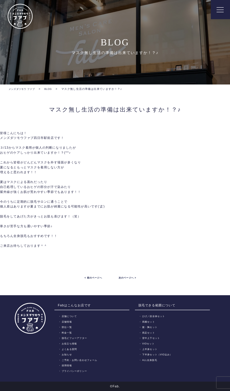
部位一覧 (67, 327)
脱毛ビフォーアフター (75, 338)
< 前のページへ (93, 277)
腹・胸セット (150, 327)
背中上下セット (152, 338)
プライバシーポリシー (75, 371)
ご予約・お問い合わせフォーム (81, 360)
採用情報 (67, 365)
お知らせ (67, 354)
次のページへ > (127, 277)
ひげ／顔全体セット (154, 316)
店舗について (70, 316)
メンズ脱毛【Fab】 (20, 16)
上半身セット (150, 349)
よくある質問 (70, 349)
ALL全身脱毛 (150, 360)
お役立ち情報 (70, 343)
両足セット (149, 332)
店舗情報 (67, 321)
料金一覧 (67, 332)
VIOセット (149, 343)
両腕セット (149, 321)
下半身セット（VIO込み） (158, 354)
